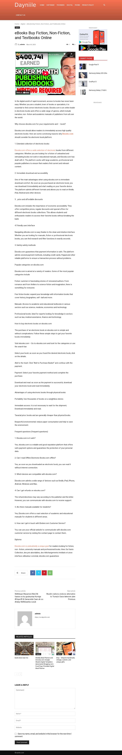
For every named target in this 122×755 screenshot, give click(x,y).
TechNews (60, 5)
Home (42, 5)
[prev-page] (16, 674)
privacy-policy (88, 5)
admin (22, 44)
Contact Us (20, 15)
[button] (104, 5)
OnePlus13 (92, 82)
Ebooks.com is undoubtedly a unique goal (32, 546)
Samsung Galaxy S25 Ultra (98, 73)
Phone (77, 5)
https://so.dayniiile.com (42, 617)
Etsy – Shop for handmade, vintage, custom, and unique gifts (65, 660)
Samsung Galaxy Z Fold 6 (97, 90)
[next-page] (20, 674)
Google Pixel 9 (94, 65)
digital (70, 5)
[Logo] (27, 5)
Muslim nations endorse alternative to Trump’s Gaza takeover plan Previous (60, 596)
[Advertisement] (97, 119)
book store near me (21, 658)
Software (50, 5)
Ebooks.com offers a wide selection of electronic (35, 150)
